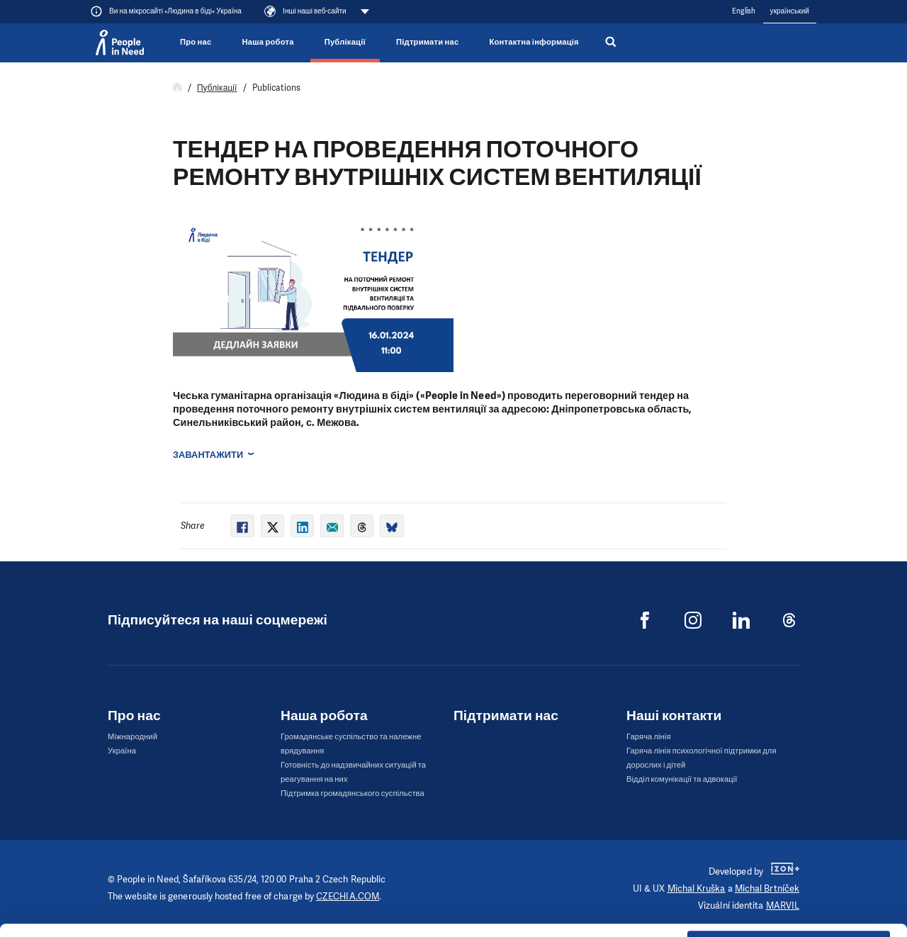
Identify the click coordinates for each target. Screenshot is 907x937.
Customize (789, 854)
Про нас (195, 42)
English (744, 11)
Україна (122, 751)
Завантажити (208, 455)
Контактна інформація (533, 42)
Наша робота (268, 42)
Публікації (345, 42)
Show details (219, 919)
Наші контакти (673, 715)
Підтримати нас (427, 42)
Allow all (789, 819)
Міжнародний (132, 736)
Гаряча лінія (648, 736)
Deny (789, 891)
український (789, 11)
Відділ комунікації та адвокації (682, 779)
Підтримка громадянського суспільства (352, 793)
